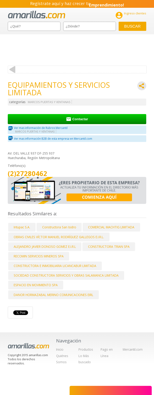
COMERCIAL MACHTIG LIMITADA (111, 227)
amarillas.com (36, 15)
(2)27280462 (27, 173)
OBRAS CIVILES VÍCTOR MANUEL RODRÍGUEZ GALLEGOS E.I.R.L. (59, 237)
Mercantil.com (133, 349)
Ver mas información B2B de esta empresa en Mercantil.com (53, 139)
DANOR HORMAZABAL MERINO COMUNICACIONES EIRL (53, 295)
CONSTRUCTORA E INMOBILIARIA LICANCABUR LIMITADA (55, 266)
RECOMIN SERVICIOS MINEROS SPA (39, 256)
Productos (85, 349)
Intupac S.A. (22, 227)
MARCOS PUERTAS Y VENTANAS (49, 102)
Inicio (59, 349)
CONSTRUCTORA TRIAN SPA (109, 246)
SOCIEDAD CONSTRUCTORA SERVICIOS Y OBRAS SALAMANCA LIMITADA (66, 275)
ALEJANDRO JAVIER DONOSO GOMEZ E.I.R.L (45, 246)
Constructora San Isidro (59, 227)
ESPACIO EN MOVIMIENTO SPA (36, 285)
